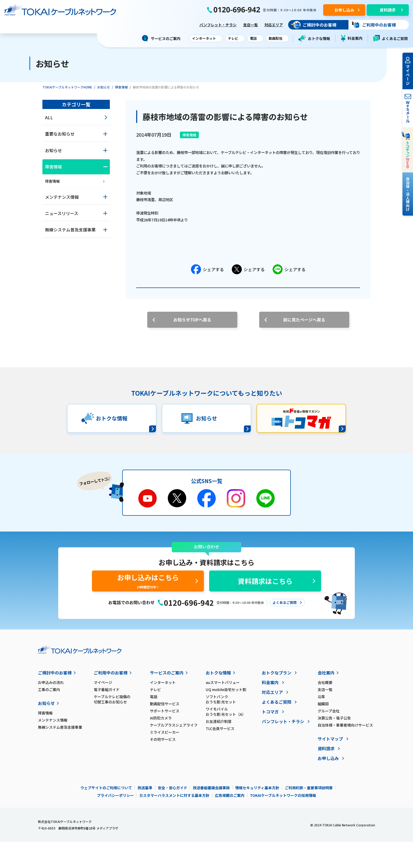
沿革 (321, 698)
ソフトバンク (234, 701)
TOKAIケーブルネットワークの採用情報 (283, 797)
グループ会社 (329, 713)
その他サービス (163, 741)
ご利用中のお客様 (110, 675)
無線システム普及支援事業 (60, 729)
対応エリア (272, 25)
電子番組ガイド (107, 691)
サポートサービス (164, 713)
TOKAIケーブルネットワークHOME (67, 89)
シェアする (207, 271)
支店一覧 (249, 25)
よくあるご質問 (390, 38)
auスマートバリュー (223, 684)
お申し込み (328, 760)
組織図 (323, 705)
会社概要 (325, 684)
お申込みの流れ (51, 684)
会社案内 (326, 675)
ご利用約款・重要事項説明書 (309, 790)
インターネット (163, 684)
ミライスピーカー (164, 734)
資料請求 (326, 750)
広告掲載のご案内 (229, 797)
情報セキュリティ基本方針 (257, 790)
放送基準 (144, 790)
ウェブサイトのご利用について (106, 790)
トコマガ (270, 714)
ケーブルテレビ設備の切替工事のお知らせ (112, 701)
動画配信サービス (164, 705)
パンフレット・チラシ (216, 25)
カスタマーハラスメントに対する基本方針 (174, 797)
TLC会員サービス (220, 730)
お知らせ (103, 89)
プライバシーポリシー (115, 797)
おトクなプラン (276, 675)
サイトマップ (330, 741)
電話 (153, 698)
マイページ (103, 684)
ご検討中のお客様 (55, 675)
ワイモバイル (234, 713)
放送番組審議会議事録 (211, 790)
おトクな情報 (314, 38)
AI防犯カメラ (161, 720)
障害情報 (121, 89)
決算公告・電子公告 (334, 720)
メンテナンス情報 (52, 722)
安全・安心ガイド (172, 790)
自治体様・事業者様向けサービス (345, 727)
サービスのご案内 (167, 675)
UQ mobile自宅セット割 (226, 691)
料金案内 (351, 38)
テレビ (155, 691)
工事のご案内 (49, 691)
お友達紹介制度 (219, 723)
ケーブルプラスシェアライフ (174, 727)
